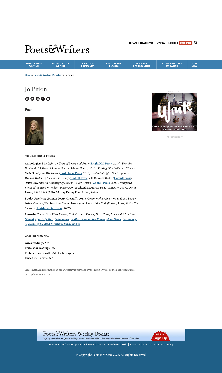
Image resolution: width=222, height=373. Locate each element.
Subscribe (185, 43)
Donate (133, 43)
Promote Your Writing (61, 64)
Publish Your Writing (34, 64)
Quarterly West (44, 219)
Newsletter (146, 43)
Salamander (62, 219)
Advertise (89, 344)
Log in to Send (32, 99)
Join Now (194, 64)
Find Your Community (88, 64)
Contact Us (149, 344)
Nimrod (29, 219)
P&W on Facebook (185, 51)
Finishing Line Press (49, 208)
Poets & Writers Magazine (172, 64)
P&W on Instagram (195, 51)
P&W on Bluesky (190, 51)
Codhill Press (78, 178)
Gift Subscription (71, 344)
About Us (135, 344)
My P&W (161, 43)
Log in (172, 43)
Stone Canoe (113, 219)
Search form (195, 42)
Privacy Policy (165, 344)
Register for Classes (114, 64)
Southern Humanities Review (88, 219)
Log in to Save (38, 99)
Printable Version (27, 99)
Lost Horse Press (71, 173)
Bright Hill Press (101, 163)
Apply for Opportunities (142, 64)
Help (124, 344)
